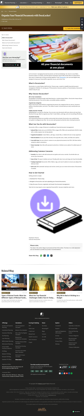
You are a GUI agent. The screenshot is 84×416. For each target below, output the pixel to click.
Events (43, 339)
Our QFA (44, 336)
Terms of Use (58, 338)
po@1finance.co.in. (52, 395)
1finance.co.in (41, 383)
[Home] (2, 11)
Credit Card (31, 331)
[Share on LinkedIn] (48, 256)
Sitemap (57, 344)
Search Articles (7, 28)
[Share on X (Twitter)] (45, 256)
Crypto (30, 342)
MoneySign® (45, 328)
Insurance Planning (7, 333)
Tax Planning (5, 335)
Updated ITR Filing (6, 359)
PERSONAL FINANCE (6, 292)
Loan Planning (5, 338)
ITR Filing (4, 351)
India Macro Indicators (74, 325)
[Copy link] (51, 256)
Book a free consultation (72, 28)
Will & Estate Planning (7, 341)
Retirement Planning (7, 344)
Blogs (43, 331)
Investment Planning (7, 330)
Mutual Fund (32, 334)
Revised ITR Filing (6, 356)
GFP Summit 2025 (73, 328)
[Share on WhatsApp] (41, 256)
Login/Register (78, 2)
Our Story (44, 325)
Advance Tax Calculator (21, 330)
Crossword (58, 325)
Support (57, 328)
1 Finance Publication (74, 347)
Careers (44, 334)
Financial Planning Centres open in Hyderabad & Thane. (44, 7)
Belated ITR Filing (6, 354)
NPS (30, 325)
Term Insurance (33, 339)
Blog (6, 11)
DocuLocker (63, 77)
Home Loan (31, 328)
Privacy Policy (58, 341)
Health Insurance (33, 336)
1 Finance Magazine (73, 335)
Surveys (57, 335)
